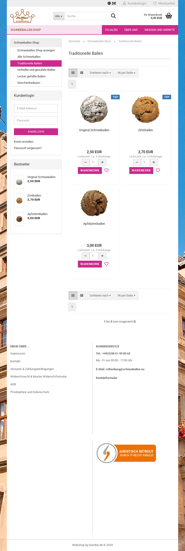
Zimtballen (145, 130)
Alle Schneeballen (28, 56)
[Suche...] (58, 16)
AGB (13, 384)
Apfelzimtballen (94, 224)
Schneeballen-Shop (26, 29)
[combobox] (100, 72)
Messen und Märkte (160, 29)
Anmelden (36, 131)
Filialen (111, 29)
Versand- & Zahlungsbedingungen (32, 369)
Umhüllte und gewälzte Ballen (36, 69)
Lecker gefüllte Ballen (31, 76)
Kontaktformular (106, 378)
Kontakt (15, 361)
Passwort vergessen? (28, 148)
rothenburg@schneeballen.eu (125, 369)
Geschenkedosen (28, 82)
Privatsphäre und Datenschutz (29, 392)
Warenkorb (89, 170)
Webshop (78, 545)
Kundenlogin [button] (134, 3)
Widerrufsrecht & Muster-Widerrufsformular (38, 376)
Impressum (17, 353)
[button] (111, 3)
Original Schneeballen (94, 130)
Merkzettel (164, 3)
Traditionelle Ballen (29, 63)
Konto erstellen (23, 141)
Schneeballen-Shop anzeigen (36, 50)
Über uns (131, 29)
